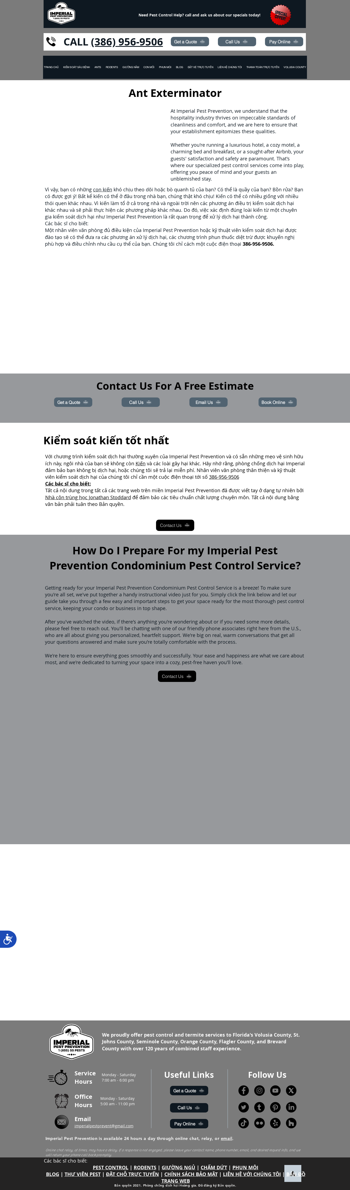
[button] (295, 67)
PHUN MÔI (245, 1167)
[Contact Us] (175, 525)
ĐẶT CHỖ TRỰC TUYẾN (132, 1174)
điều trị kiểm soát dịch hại (264, 203)
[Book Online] (278, 402)
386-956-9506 (224, 477)
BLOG (52, 1174)
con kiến (102, 189)
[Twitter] (243, 1107)
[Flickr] (259, 1123)
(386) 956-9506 (127, 41)
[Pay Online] (284, 41)
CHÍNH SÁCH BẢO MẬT (191, 1174)
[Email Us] (208, 402)
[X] (291, 1090)
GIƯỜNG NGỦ (178, 1167)
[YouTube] (275, 1090)
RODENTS (145, 1167)
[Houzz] (291, 1123)
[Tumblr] (259, 1107)
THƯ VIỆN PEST (83, 1174)
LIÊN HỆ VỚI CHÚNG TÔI (252, 1174)
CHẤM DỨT (214, 1167)
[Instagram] (259, 1090)
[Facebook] (243, 1090)
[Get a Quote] (190, 41)
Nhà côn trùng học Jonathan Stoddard (88, 497)
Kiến (141, 463)
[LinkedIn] (291, 1107)
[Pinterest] (275, 1107)
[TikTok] (243, 1123)
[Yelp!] (275, 1123)
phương (218, 203)
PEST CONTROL (110, 1167)
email (226, 1138)
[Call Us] (237, 41)
